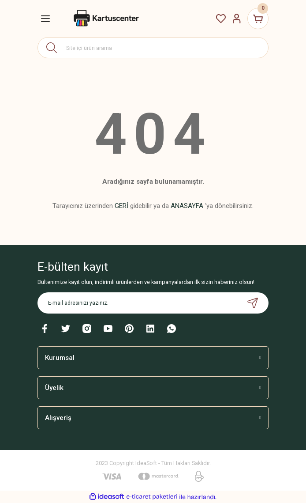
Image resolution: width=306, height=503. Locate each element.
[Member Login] (236, 18)
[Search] (153, 47)
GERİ (121, 206)
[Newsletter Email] (153, 303)
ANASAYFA (187, 206)
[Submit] (253, 303)
